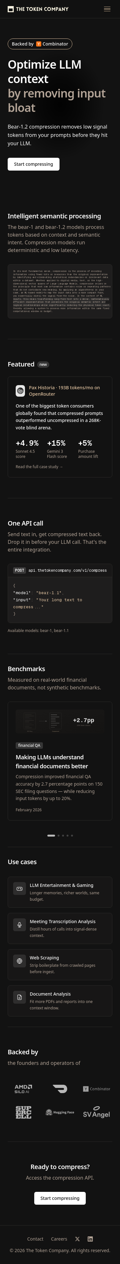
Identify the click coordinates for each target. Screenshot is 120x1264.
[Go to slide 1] (51, 836)
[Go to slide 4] (67, 836)
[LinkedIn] (90, 1239)
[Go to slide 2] (59, 836)
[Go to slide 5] (72, 836)
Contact (35, 1239)
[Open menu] (107, 9)
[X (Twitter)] (77, 1239)
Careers (59, 1239)
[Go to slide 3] (63, 836)
